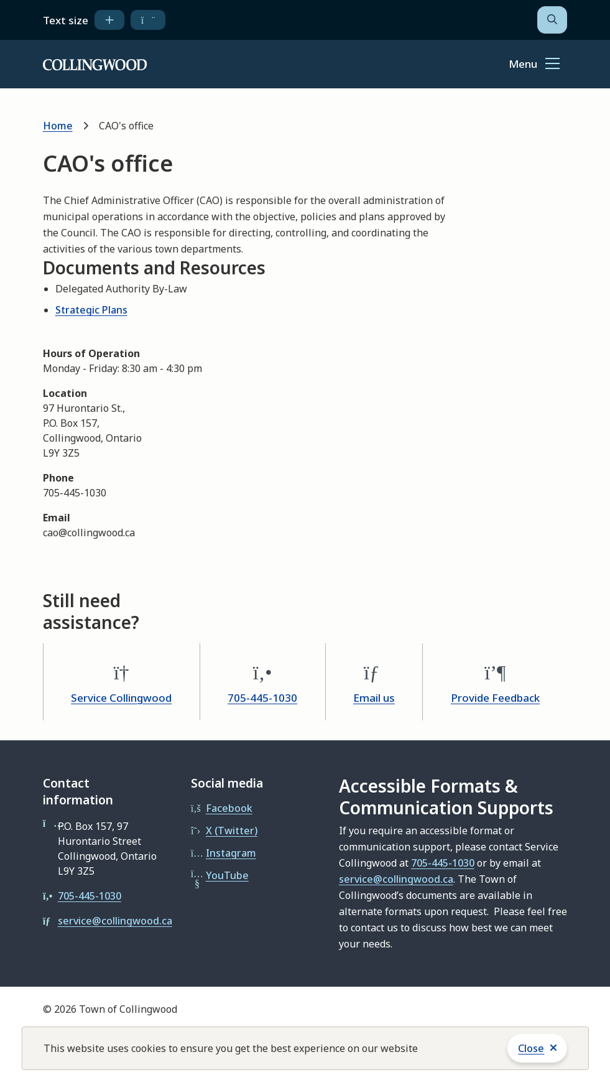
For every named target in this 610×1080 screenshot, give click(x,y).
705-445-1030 (262, 698)
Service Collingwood (121, 698)
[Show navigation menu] (534, 65)
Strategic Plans (91, 310)
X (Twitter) (231, 830)
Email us (374, 698)
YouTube (227, 875)
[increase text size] (109, 20)
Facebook (229, 808)
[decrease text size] (148, 20)
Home (58, 126)
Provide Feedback (495, 698)
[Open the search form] (552, 20)
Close (531, 1048)
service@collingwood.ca (115, 921)
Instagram (231, 853)
